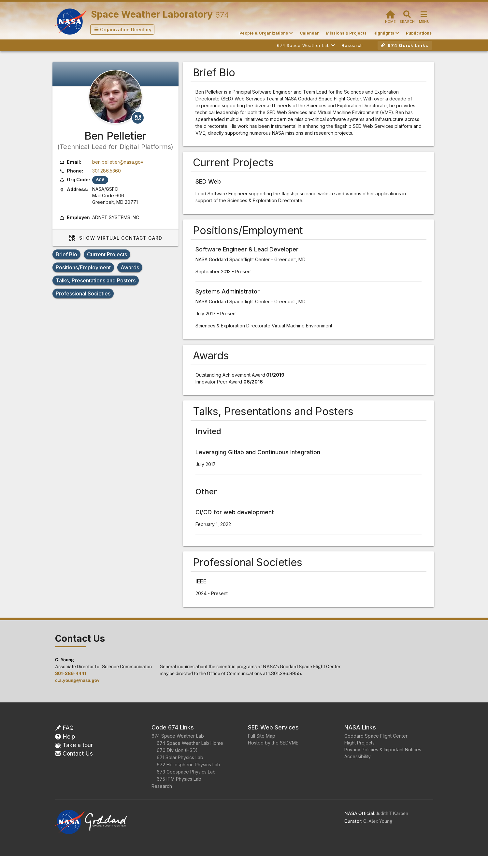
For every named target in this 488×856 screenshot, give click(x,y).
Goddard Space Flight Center (376, 736)
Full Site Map (261, 736)
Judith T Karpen (392, 813)
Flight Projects (359, 742)
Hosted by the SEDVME (273, 742)
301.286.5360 (106, 170)
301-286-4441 (70, 673)
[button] (122, 29)
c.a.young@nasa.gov (77, 680)
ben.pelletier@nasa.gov (117, 162)
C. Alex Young (378, 821)
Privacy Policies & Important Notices (382, 749)
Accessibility (357, 756)
